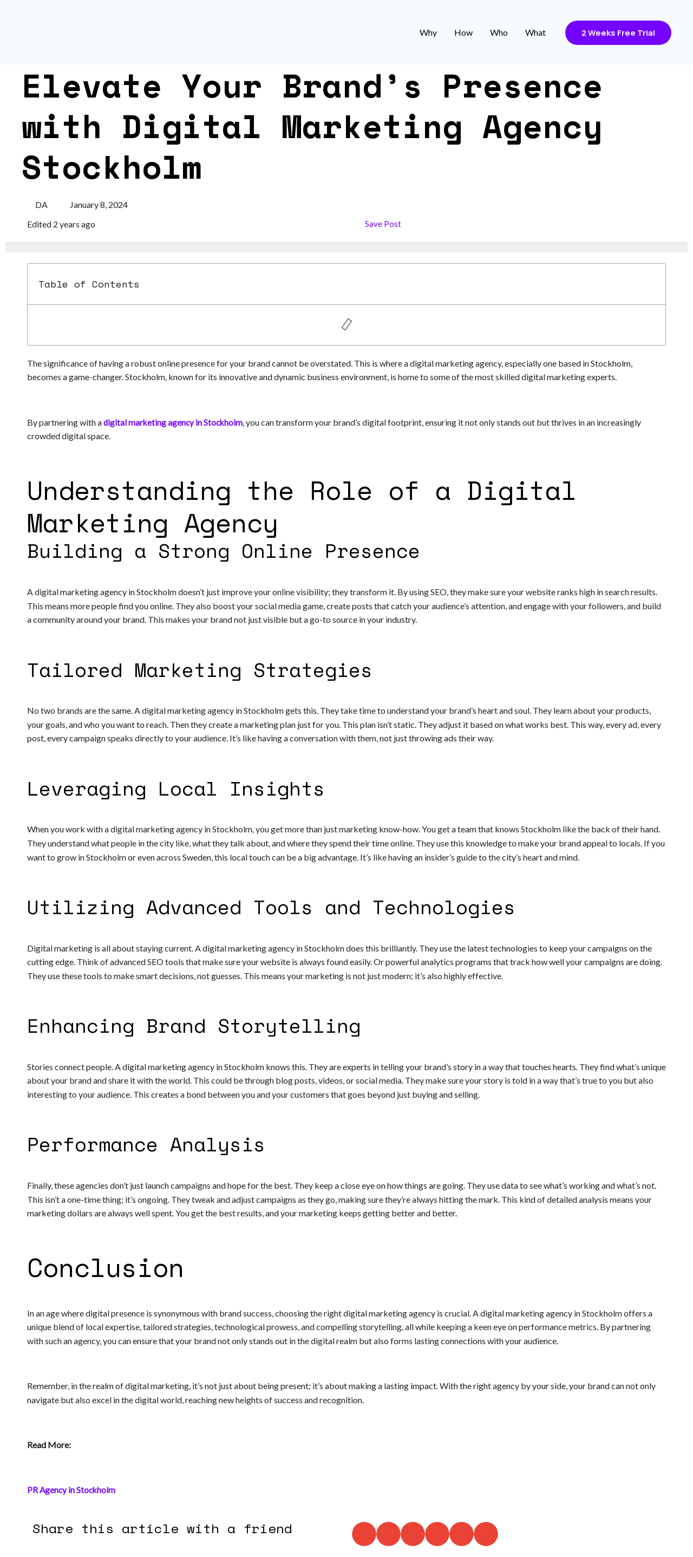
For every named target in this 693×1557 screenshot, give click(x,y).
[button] (364, 1534)
